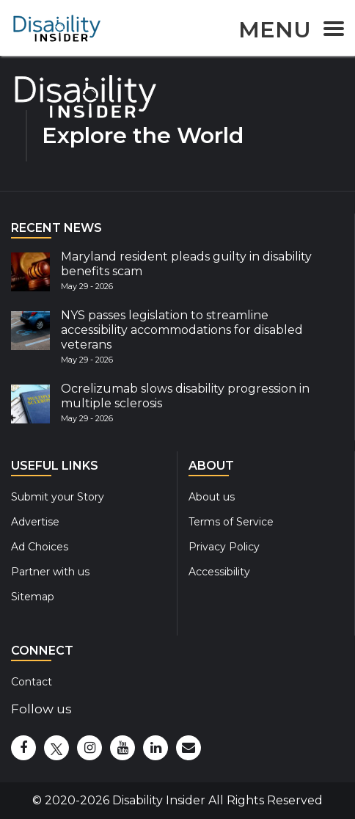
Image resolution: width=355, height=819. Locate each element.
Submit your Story (57, 496)
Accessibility (219, 571)
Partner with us (50, 571)
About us (212, 496)
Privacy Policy (224, 546)
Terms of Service (231, 521)
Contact (31, 681)
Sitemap (32, 596)
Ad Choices (39, 546)
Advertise (35, 521)
